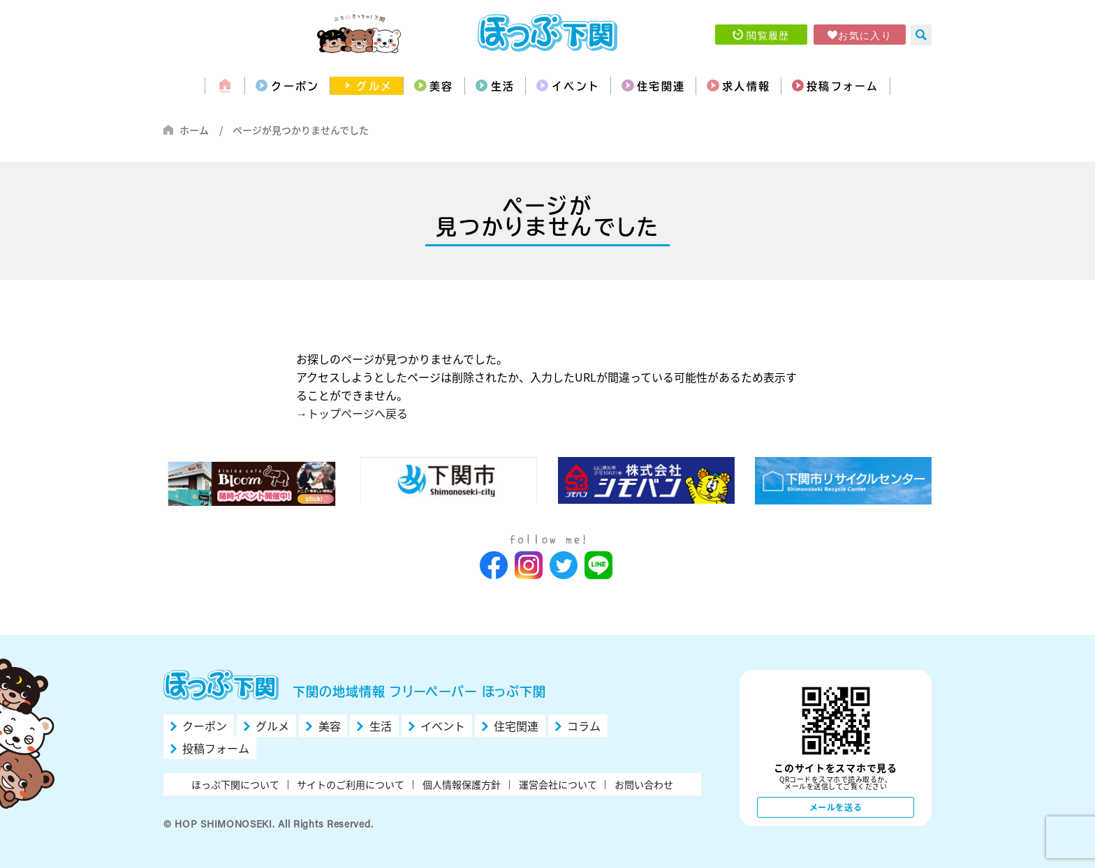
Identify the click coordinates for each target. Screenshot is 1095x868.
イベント (578, 85)
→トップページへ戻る (352, 413)
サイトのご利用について (350, 784)
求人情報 (769, 85)
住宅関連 (674, 85)
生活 (495, 85)
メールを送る (835, 807)
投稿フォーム (876, 85)
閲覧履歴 (768, 35)
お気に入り (865, 35)
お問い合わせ (644, 784)
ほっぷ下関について (235, 784)
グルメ (349, 85)
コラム (584, 725)
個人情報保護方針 (461, 784)
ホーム (194, 130)
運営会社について (558, 784)
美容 (426, 85)
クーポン (261, 85)
